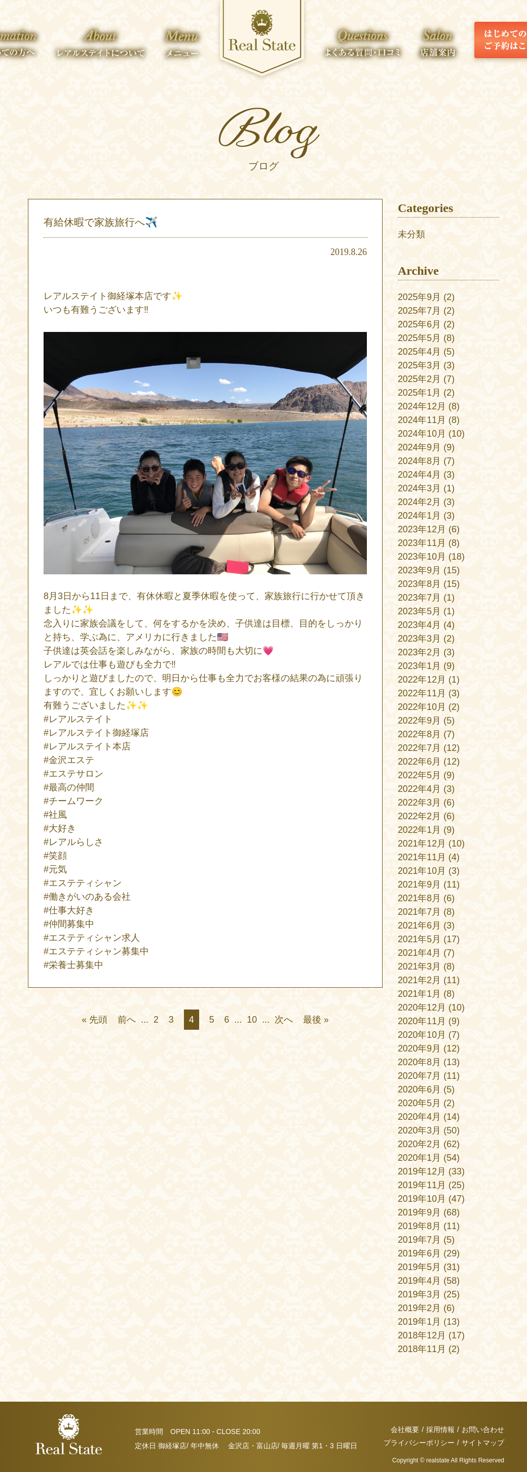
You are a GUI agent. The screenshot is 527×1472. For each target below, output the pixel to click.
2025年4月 (419, 352)
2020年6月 (419, 1089)
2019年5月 (419, 1267)
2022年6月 (419, 761)
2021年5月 (419, 939)
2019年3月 (419, 1294)
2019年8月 (419, 1226)
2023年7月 (419, 598)
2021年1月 (419, 994)
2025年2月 (419, 379)
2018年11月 (422, 1349)
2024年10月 (422, 434)
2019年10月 (422, 1199)
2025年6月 (419, 324)
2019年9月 (419, 1212)
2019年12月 (422, 1171)
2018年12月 (422, 1335)
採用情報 (440, 1429)
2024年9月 (419, 447)
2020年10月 (422, 1035)
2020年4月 (419, 1117)
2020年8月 (419, 1062)
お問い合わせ (483, 1429)
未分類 (411, 234)
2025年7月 (419, 311)
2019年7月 (419, 1240)
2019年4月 (419, 1281)
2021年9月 (419, 884)
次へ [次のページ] (284, 1020)
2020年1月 (419, 1158)
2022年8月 (419, 734)
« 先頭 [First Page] (94, 1020)
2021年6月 (419, 925)
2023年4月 (419, 625)
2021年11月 (422, 857)
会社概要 (405, 1429)
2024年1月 (419, 516)
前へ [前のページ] (126, 1020)
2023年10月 (422, 557)
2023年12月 (422, 529)
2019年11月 (422, 1185)
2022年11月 (422, 693)
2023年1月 (419, 666)
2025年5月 (419, 338)
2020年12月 (422, 1007)
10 (252, 1020)
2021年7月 (419, 912)
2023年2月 (419, 652)
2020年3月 (419, 1130)
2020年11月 (422, 1021)
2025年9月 (419, 297)
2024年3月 (419, 488)
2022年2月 (419, 816)
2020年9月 (419, 1048)
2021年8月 (419, 898)
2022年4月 (419, 789)
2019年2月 (419, 1308)
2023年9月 (419, 570)
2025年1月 (419, 393)
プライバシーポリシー (419, 1443)
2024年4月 (419, 475)
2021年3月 (419, 966)
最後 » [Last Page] (316, 1020)
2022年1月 (419, 830)
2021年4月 (419, 953)
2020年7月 (419, 1076)
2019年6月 (419, 1253)
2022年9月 (419, 721)
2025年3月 (419, 365)
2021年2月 (419, 980)
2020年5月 (419, 1103)
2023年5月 (419, 611)
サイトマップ (483, 1443)
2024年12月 (422, 406)
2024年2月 (419, 502)
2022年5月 (419, 775)
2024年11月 (422, 420)
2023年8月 (419, 584)
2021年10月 (422, 871)
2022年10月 (422, 707)
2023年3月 (419, 639)
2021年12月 (422, 843)
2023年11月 (422, 543)
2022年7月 (419, 748)
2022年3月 (419, 802)
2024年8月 (419, 461)
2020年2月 (419, 1144)
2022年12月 (422, 680)
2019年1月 (419, 1322)
